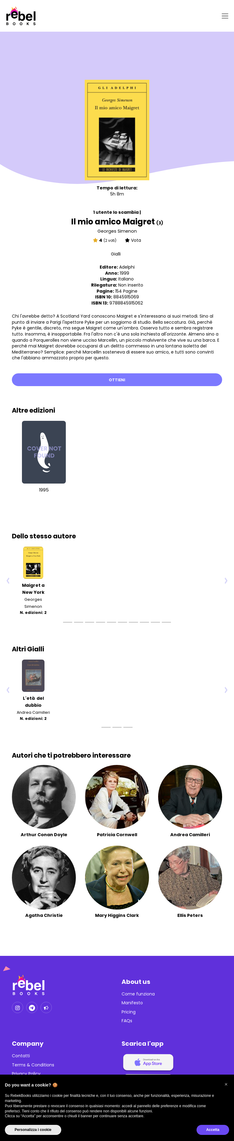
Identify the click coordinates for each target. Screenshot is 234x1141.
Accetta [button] (212, 1130)
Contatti (21, 1056)
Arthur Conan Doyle (44, 835)
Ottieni (117, 379)
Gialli (116, 254)
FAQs (127, 1021)
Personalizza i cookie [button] (33, 1130)
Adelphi (127, 267)
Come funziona (138, 994)
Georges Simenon (117, 231)
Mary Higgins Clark (117, 915)
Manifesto (132, 1003)
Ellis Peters (190, 915)
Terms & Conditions (33, 1065)
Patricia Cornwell (117, 835)
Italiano (126, 279)
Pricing (129, 1012)
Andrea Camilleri (33, 712)
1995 (44, 490)
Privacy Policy (26, 1074)
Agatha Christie (44, 915)
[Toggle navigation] (223, 16)
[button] (226, 1084)
